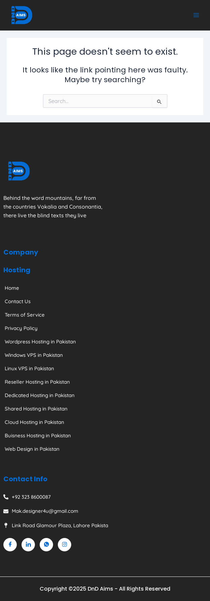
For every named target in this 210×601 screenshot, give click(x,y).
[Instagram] (64, 544)
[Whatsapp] (46, 544)
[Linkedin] (28, 544)
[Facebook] (10, 544)
